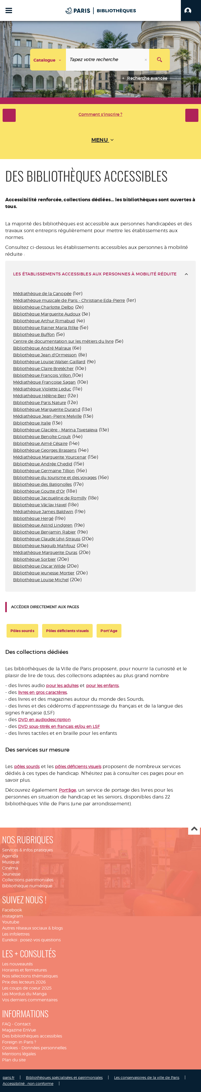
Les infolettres (16, 934)
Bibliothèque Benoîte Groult (42, 436)
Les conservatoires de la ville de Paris (146, 1077)
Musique (10, 862)
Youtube (10, 922)
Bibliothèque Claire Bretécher (43, 368)
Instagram (12, 916)
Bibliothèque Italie (32, 423)
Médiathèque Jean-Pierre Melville (47, 416)
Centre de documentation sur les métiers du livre (63, 341)
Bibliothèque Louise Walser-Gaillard (49, 361)
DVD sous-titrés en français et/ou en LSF (59, 726)
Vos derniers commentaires (30, 999)
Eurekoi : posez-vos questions (31, 939)
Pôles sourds (22, 630)
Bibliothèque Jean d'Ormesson (45, 354)
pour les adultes (62, 685)
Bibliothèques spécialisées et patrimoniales (64, 1077)
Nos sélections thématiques (30, 976)
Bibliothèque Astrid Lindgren (42, 525)
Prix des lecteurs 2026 (24, 982)
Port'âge (67, 790)
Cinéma (10, 868)
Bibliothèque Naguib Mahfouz (44, 545)
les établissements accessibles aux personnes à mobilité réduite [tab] (95, 273)
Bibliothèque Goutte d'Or (39, 491)
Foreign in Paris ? (19, 1042)
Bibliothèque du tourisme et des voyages (55, 477)
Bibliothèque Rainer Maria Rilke (45, 327)
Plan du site (14, 1059)
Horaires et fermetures (24, 970)
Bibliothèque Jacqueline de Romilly (49, 498)
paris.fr (8, 1077)
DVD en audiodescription (44, 719)
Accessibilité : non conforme (28, 1083)
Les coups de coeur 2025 (27, 988)
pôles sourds (27, 766)
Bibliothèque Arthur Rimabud (44, 320)
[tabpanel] (100, 439)
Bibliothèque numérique (27, 885)
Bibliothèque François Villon (42, 375)
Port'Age (108, 630)
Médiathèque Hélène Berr (39, 395)
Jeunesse (11, 874)
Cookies (10, 1047)
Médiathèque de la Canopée (42, 293)
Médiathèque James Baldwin (43, 511)
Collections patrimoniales (27, 879)
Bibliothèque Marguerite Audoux (46, 314)
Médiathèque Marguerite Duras (45, 552)
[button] (191, 10)
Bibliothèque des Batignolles (42, 484)
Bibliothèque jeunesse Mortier (44, 573)
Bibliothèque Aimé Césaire (40, 443)
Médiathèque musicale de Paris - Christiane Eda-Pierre (69, 300)
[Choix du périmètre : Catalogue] (48, 59)
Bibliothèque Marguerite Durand (46, 409)
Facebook (12, 910)
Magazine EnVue (19, 1030)
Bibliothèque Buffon (34, 334)
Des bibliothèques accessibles (32, 1036)
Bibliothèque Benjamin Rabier (44, 532)
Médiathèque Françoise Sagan (44, 382)
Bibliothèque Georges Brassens (45, 450)
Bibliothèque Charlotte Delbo (43, 307)
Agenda (10, 856)
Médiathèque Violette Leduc (42, 389)
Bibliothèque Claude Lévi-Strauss (46, 538)
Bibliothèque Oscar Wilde (39, 566)
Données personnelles (43, 1047)
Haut (194, 829)
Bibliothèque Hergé (33, 518)
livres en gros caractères (42, 692)
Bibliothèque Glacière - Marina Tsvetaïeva (55, 429)
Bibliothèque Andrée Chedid (42, 463)
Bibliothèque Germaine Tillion (44, 470)
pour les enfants (102, 685)
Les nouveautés (17, 963)
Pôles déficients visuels (67, 630)
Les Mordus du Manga (24, 993)
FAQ (6, 1024)
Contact (22, 1024)
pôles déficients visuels (78, 766)
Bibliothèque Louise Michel (41, 579)
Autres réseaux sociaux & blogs (32, 928)
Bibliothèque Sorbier (34, 559)
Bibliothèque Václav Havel (39, 504)
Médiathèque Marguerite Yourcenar (49, 457)
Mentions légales (19, 1053)
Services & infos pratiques (27, 849)
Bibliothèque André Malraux (42, 348)
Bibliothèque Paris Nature (39, 402)
